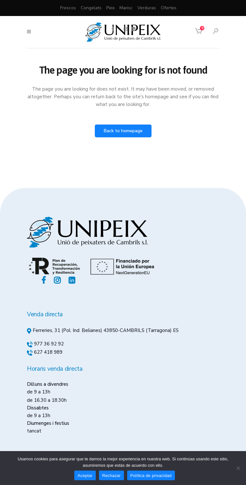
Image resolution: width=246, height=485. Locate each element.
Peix (110, 8)
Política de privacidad (151, 475)
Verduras (146, 8)
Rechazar (111, 475)
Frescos (68, 8)
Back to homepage (123, 131)
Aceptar (85, 475)
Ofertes (168, 8)
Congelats (91, 8)
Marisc (126, 8)
